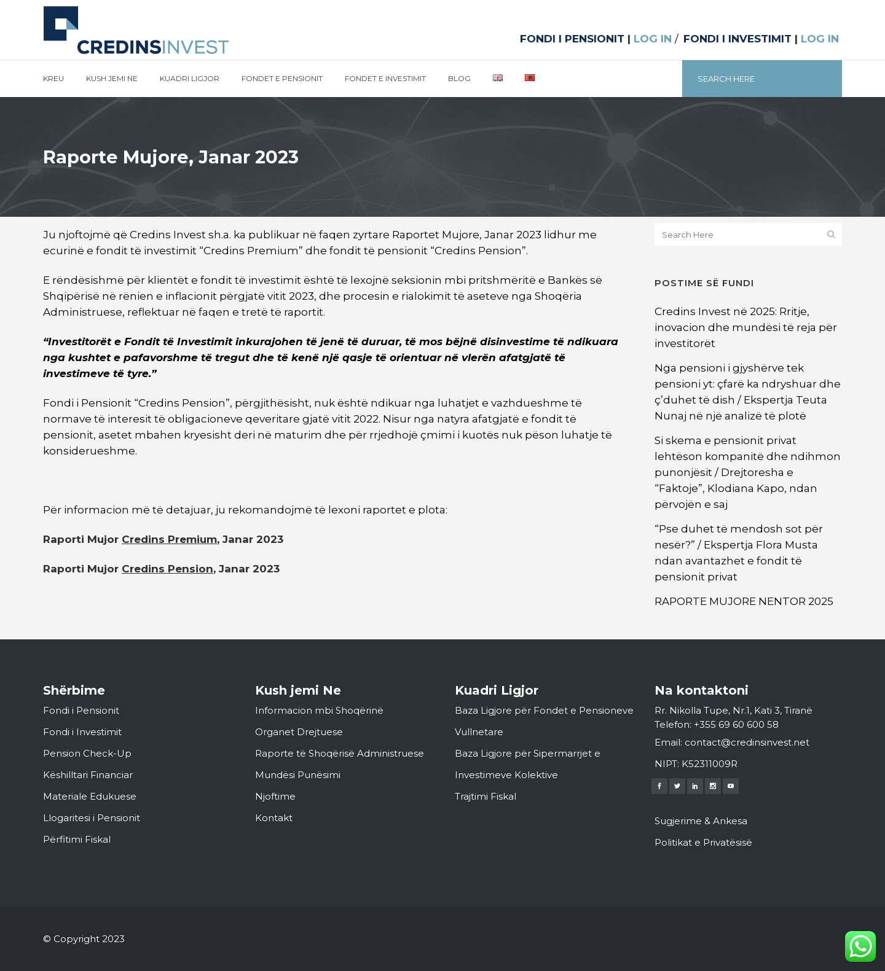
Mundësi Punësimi (297, 775)
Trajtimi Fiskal (485, 796)
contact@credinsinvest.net (747, 742)
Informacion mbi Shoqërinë (319, 710)
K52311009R (710, 764)
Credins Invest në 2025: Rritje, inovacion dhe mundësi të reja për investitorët (746, 327)
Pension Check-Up (87, 753)
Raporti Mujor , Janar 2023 (163, 539)
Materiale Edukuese (89, 796)
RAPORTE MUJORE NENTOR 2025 (744, 601)
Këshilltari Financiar (88, 775)
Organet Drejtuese (299, 732)
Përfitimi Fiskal (77, 839)
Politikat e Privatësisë (703, 842)
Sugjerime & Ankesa (701, 821)
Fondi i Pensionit (81, 710)
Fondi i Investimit (82, 732)
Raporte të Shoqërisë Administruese (339, 753)
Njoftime (275, 796)
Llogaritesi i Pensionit (91, 818)
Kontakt (274, 818)
